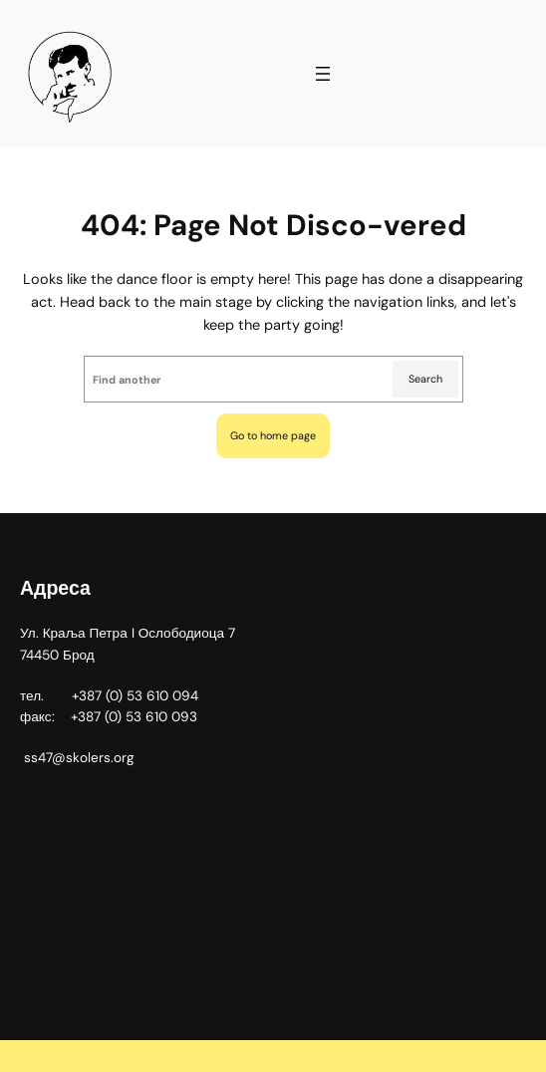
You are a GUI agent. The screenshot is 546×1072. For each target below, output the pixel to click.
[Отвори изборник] (323, 74)
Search (425, 379)
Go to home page (273, 435)
